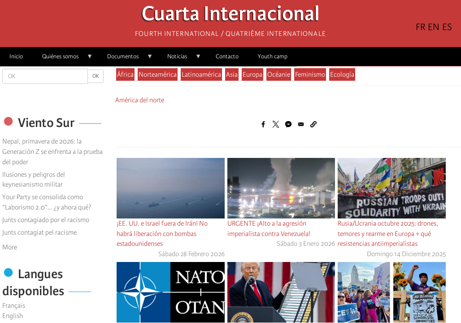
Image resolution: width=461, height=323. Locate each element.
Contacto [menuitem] (227, 56)
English (12, 316)
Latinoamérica (201, 74)
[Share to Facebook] (263, 124)
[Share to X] (275, 124)
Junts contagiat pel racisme (39, 232)
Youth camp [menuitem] (272, 56)
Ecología (342, 74)
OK (95, 76)
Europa (252, 74)
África (125, 74)
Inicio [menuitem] (16, 56)
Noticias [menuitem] (179, 59)
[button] (313, 124)
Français (13, 305)
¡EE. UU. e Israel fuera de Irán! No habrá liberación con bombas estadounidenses (162, 233)
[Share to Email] (300, 124)
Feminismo (310, 74)
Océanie (278, 74)
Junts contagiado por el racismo (45, 220)
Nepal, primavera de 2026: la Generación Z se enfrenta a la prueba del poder (52, 151)
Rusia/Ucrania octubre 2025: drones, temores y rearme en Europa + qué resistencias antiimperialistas (388, 233)
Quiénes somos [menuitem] (63, 59)
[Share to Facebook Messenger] (288, 124)
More (9, 247)
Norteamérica (158, 74)
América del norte (139, 100)
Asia (232, 74)
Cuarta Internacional (231, 16)
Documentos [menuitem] (125, 59)
